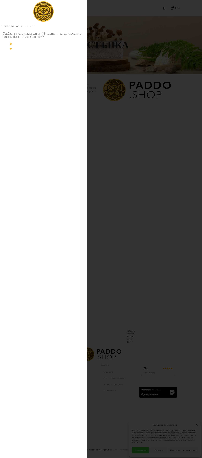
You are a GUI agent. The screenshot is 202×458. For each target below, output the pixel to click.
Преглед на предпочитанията (183, 450)
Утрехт (129, 339)
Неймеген (131, 331)
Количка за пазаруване (113, 384)
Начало (99, 37)
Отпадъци (159, 450)
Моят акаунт (109, 372)
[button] (196, 424)
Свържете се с (110, 391)
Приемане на (140, 450)
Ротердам (130, 334)
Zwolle (129, 342)
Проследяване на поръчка (115, 378)
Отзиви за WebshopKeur (99, 450)
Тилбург (130, 336)
